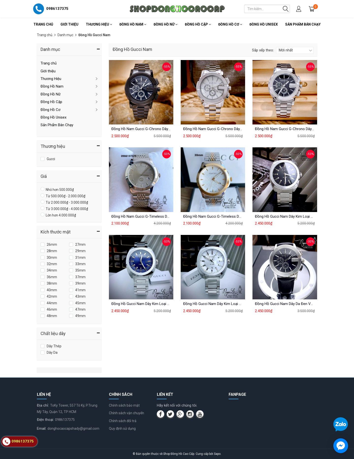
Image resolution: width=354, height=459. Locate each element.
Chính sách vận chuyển (126, 413)
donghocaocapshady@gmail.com (73, 428)
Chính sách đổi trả (122, 421)
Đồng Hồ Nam (132, 24)
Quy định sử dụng (122, 428)
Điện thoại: (45, 419)
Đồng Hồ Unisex (264, 24)
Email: (41, 428)
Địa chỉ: (43, 405)
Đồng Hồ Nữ (165, 24)
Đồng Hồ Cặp (198, 24)
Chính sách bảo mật (124, 405)
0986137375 (65, 420)
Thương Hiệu (99, 24)
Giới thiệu (69, 24)
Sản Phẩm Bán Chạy (303, 24)
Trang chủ (43, 24)
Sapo (217, 454)
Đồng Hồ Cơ (230, 24)
